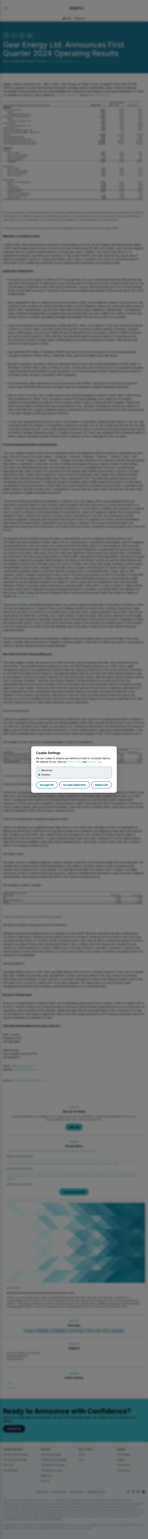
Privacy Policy (74, 761)
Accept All (47, 784)
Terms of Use (94, 761)
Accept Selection (74, 784)
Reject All (101, 784)
